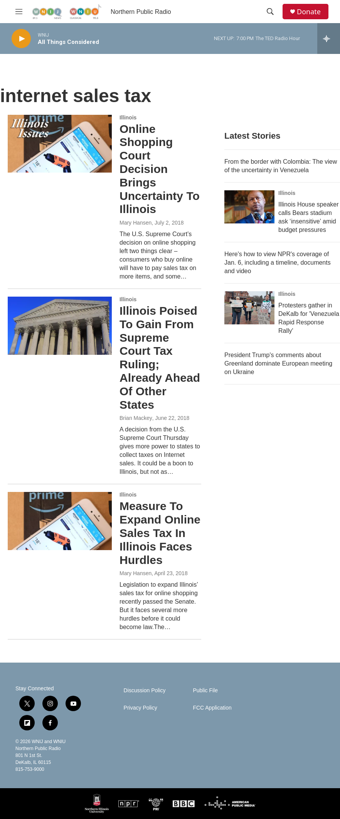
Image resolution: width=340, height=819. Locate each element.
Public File (205, 690)
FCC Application (212, 708)
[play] (21, 38)
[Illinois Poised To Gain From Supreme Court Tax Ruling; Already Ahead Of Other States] (60, 325)
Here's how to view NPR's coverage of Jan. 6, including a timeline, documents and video (277, 262)
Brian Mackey (136, 418)
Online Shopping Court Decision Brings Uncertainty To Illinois (160, 169)
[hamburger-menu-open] (19, 11)
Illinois (128, 117)
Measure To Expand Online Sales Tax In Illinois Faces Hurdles (160, 533)
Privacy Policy (140, 708)
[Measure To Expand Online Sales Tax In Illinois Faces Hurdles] (60, 521)
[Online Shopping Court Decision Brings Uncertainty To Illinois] (60, 144)
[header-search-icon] (270, 11)
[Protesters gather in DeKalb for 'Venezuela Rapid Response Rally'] (249, 307)
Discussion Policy (145, 690)
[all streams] (328, 38)
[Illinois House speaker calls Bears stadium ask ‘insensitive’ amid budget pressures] (249, 206)
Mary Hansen (135, 223)
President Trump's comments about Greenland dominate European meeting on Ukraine (278, 363)
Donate (309, 12)
